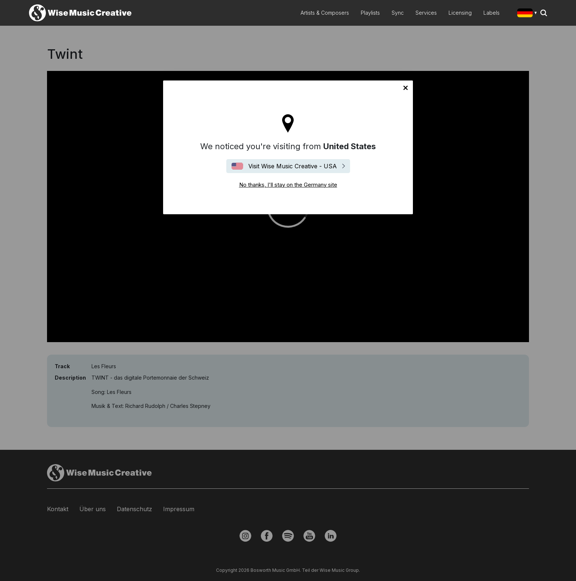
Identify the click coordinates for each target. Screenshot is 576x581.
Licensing (460, 13)
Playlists (370, 13)
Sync (398, 13)
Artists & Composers (324, 13)
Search (543, 13)
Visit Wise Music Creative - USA (292, 166)
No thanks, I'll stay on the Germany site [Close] (405, 88)
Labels (491, 13)
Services (426, 13)
